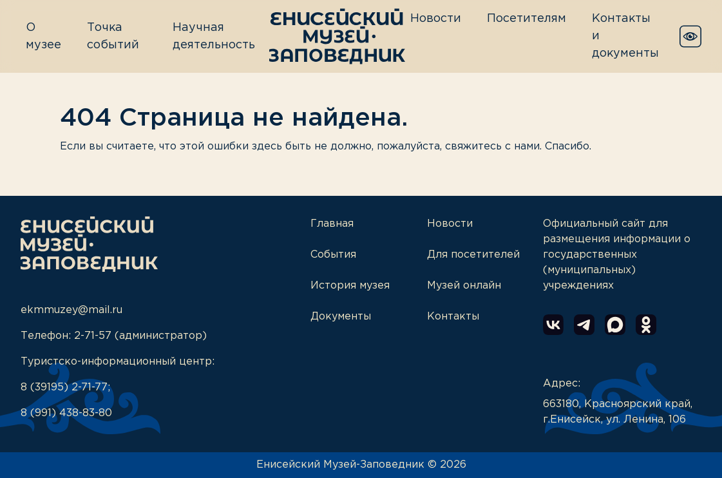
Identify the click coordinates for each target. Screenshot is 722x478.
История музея (350, 286)
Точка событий (113, 36)
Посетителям (526, 19)
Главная (332, 224)
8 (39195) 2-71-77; (65, 387)
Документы (340, 316)
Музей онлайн (464, 286)
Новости (435, 19)
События (333, 255)
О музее (43, 36)
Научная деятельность (214, 36)
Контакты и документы (625, 36)
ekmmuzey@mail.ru (71, 310)
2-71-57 (92, 336)
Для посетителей (473, 255)
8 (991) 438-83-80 (66, 413)
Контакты (453, 316)
